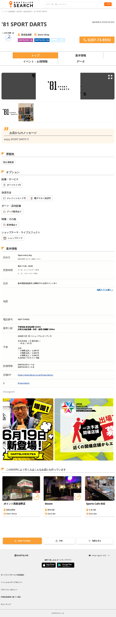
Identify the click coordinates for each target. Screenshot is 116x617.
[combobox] (73, 4)
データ (81, 61)
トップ (4, 11)
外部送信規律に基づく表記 (11, 597)
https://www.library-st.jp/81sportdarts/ (35, 375)
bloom (48, 503)
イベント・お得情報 (35, 61)
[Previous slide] (5, 497)
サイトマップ (6, 604)
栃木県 (19, 11)
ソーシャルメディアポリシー (11, 582)
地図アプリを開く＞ (105, 290)
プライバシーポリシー (9, 589)
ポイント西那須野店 (14, 503)
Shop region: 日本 (99, 555)
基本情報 (80, 55)
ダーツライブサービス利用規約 (12, 575)
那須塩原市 (28, 11)
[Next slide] (111, 497)
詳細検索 (11, 11)
